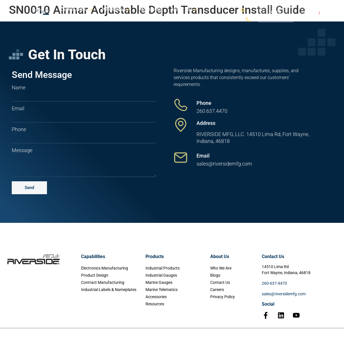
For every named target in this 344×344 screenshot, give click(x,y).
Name (18, 87)
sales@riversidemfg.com (284, 294)
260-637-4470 (274, 283)
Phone (19, 129)
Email (18, 108)
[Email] (181, 157)
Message (22, 150)
